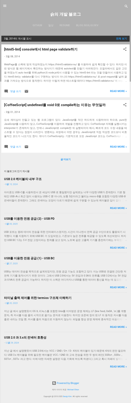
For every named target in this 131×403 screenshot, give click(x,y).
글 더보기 (66, 159)
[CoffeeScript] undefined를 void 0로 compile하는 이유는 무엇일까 (55, 105)
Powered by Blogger (65, 383)
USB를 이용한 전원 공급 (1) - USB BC (29, 258)
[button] (125, 49)
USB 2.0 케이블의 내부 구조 (23, 179)
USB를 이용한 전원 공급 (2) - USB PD (29, 218)
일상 (50, 25)
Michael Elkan (73, 390)
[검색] (126, 7)
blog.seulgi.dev (87, 25)
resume (65, 25)
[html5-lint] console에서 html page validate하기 (40, 49)
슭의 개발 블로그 (65, 14)
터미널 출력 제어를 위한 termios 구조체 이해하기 (37, 298)
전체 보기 (121, 38)
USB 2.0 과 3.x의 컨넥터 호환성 (25, 337)
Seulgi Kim (67, 396)
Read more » (118, 91)
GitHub (37, 25)
